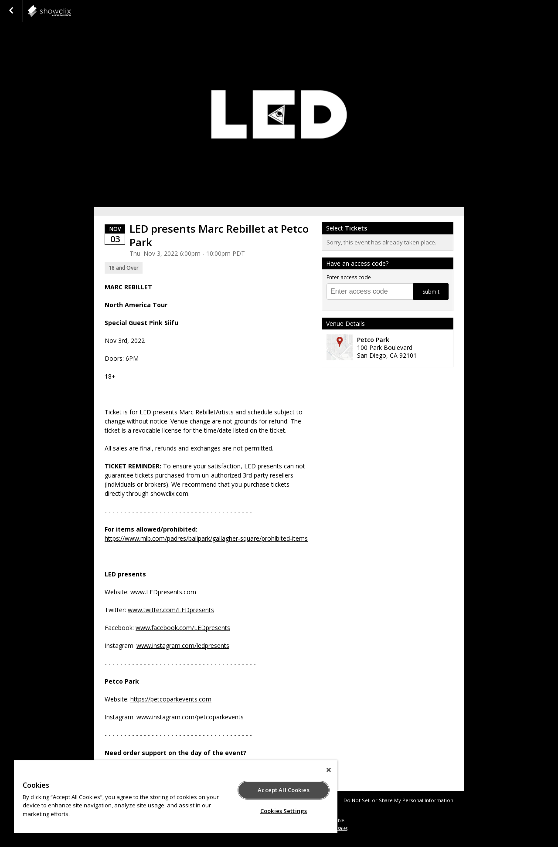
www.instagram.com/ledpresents (182, 645)
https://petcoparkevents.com (170, 699)
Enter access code (349, 277)
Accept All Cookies (283, 790)
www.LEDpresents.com (163, 592)
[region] (175, 796)
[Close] (328, 769)
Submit (430, 291)
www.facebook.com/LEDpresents (183, 627)
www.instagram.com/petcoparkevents (190, 717)
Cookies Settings (283, 811)
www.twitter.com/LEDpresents (171, 610)
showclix (70, 10)
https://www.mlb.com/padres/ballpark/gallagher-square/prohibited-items (206, 538)
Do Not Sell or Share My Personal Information (398, 800)
